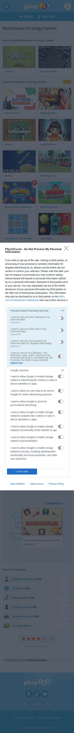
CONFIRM (22, 471)
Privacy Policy (56, 483)
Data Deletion (17, 483)
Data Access (37, 483)
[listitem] (37, 310)
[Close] (67, 249)
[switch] (61, 318)
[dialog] (37, 366)
